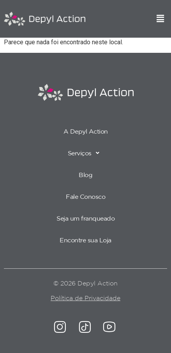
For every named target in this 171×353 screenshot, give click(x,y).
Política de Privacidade (85, 297)
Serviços (86, 153)
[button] (160, 19)
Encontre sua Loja (85, 239)
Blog (85, 174)
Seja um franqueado (85, 218)
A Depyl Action (85, 131)
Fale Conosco (85, 196)
